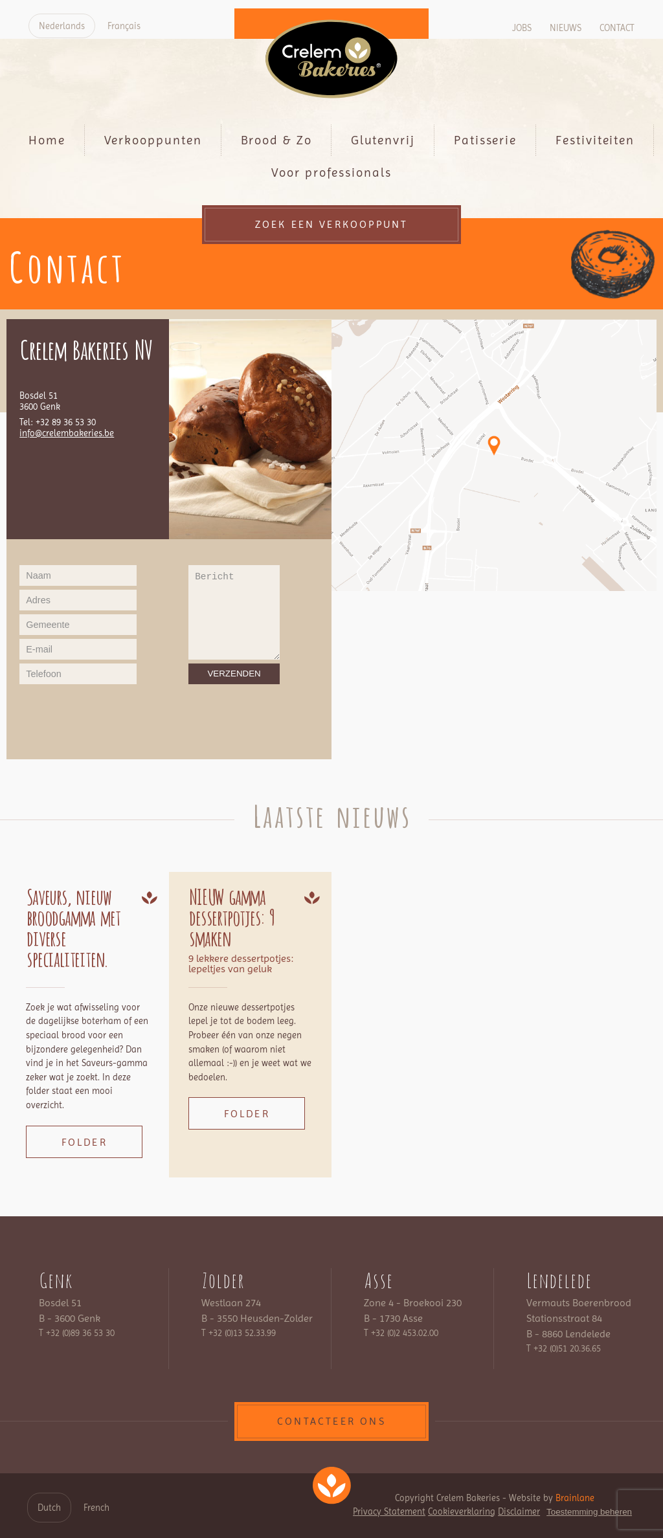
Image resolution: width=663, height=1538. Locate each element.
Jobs (522, 28)
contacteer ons (331, 1421)
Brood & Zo (276, 140)
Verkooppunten (153, 140)
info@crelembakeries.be (66, 433)
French (96, 1507)
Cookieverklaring (461, 1511)
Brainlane (575, 1498)
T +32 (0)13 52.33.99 (238, 1333)
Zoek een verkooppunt (332, 224)
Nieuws (565, 28)
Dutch (49, 1507)
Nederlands (62, 26)
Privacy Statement (389, 1511)
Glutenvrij (383, 140)
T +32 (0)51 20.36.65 (563, 1348)
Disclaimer (519, 1511)
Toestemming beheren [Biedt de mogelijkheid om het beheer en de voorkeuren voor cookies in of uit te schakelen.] (589, 1512)
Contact (617, 28)
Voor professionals (331, 172)
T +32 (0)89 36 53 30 (77, 1333)
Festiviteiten (595, 140)
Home (46, 140)
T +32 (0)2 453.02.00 (401, 1333)
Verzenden (233, 673)
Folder (84, 1142)
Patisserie (485, 140)
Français (123, 26)
